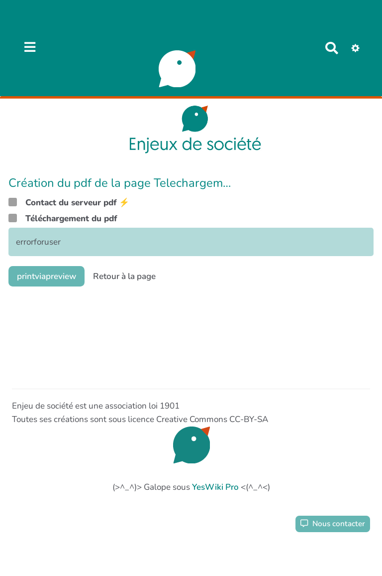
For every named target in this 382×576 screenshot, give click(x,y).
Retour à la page (124, 276)
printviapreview (46, 276)
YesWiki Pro (215, 487)
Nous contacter (332, 524)
